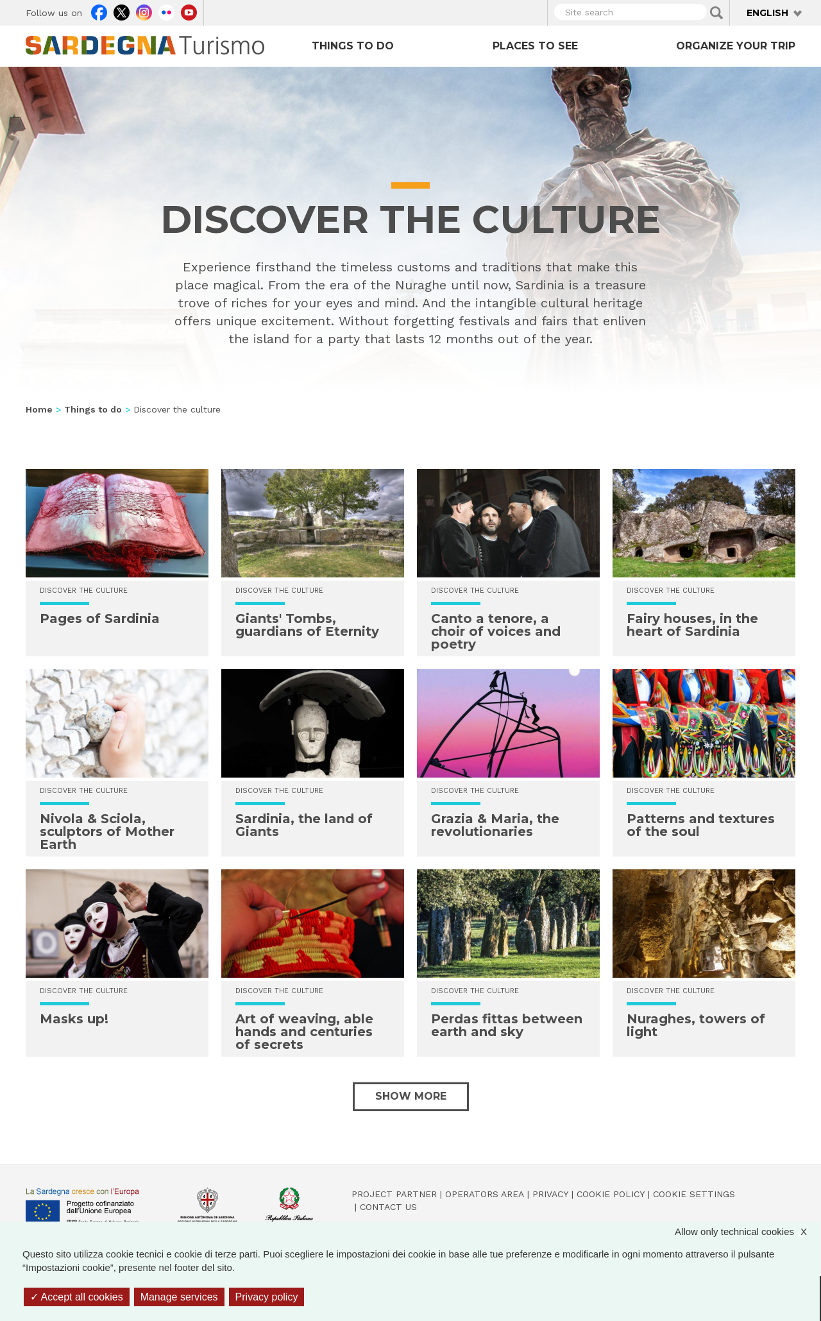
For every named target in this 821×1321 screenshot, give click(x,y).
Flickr (166, 11)
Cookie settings (694, 1194)
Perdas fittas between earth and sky (506, 1025)
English (767, 13)
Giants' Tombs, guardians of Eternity (307, 625)
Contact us (388, 1207)
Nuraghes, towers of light (696, 1025)
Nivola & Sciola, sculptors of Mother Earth (107, 831)
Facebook (99, 11)
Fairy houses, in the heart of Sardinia (692, 625)
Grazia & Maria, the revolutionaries (495, 825)
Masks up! (74, 1019)
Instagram (144, 11)
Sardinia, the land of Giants (304, 825)
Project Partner (394, 1194)
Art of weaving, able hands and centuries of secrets (304, 1031)
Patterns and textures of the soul (701, 825)
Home (39, 409)
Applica (716, 13)
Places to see (535, 46)
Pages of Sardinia (100, 618)
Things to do (353, 46)
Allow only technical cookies (747, 1231)
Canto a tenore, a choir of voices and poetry (496, 631)
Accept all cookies (76, 1296)
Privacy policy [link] (266, 1296)
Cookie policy (611, 1194)
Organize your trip (735, 46)
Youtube (189, 11)
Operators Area (484, 1194)
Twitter (122, 11)
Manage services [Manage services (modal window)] (179, 1296)
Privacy (550, 1194)
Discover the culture (475, 590)
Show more (410, 1096)
